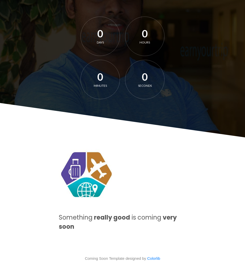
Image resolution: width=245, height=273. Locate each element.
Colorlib (153, 258)
